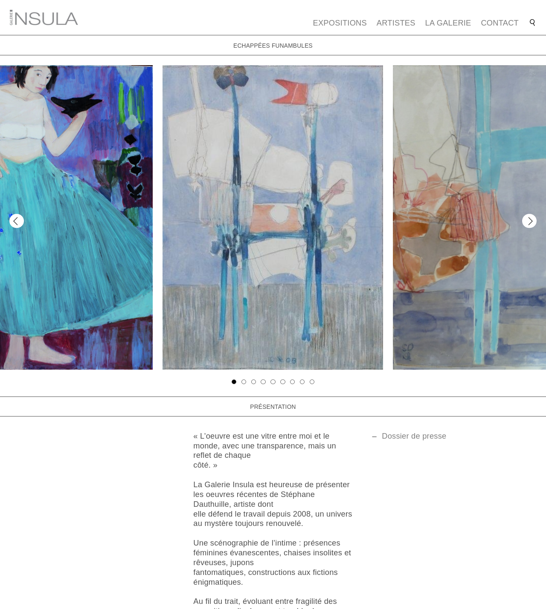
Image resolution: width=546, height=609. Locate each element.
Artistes (396, 22)
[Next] (529, 221)
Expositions (340, 22)
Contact (500, 22)
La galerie (448, 22)
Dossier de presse (414, 435)
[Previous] (16, 221)
